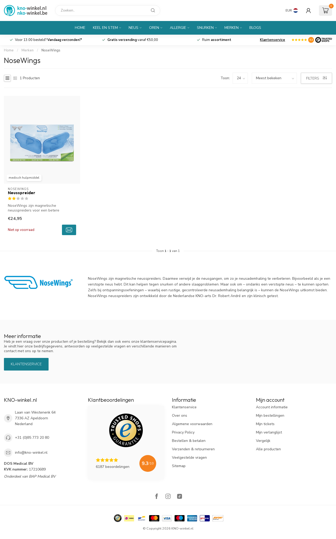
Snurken (205, 27)
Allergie (178, 27)
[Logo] (323, 40)
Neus (133, 27)
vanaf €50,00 (132, 40)
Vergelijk (263, 440)
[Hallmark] (118, 518)
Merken (231, 27)
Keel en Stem (105, 27)
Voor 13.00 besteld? (48, 40)
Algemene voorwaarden (192, 423)
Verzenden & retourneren (193, 449)
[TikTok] (179, 496)
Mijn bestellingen (270, 415)
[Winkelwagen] (325, 10)
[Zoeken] (107, 10)
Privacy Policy (183, 432)
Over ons (179, 415)
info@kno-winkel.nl (31, 452)
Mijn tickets (265, 423)
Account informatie (272, 407)
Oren (154, 27)
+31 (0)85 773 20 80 (32, 437)
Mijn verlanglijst (269, 432)
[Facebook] (156, 496)
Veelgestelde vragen (189, 457)
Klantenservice (272, 40)
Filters (316, 78)
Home (80, 27)
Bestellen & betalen (189, 440)
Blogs (255, 27)
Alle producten (268, 449)
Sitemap (179, 465)
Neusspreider (21, 193)
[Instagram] (168, 496)
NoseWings (50, 50)
